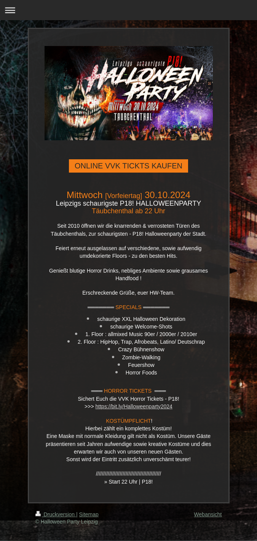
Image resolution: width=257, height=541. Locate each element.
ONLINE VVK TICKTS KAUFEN (128, 166)
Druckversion (55, 514)
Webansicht (208, 514)
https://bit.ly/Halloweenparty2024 (134, 406)
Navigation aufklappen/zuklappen (128, 10)
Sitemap (89, 514)
